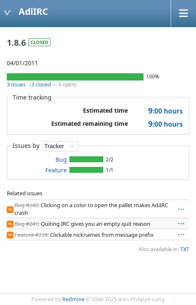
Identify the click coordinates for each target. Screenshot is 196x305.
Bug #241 (26, 223)
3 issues (16, 84)
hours (165, 111)
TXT (184, 249)
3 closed (41, 84)
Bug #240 (26, 205)
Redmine (73, 299)
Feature (56, 170)
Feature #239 (30, 234)
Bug (61, 159)
